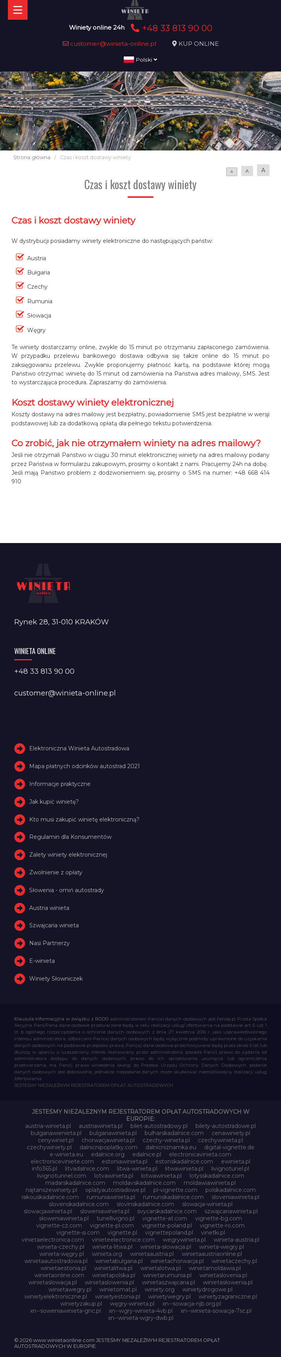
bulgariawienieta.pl (56, 1133)
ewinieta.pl (235, 1161)
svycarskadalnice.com (167, 1211)
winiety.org (160, 1289)
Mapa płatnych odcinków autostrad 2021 (84, 766)
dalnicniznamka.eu (170, 1147)
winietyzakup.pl (81, 1303)
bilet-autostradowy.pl (159, 1126)
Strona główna (31, 157)
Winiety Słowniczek (56, 978)
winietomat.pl (118, 1289)
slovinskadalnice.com (145, 1204)
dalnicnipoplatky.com (109, 1147)
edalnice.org (108, 1154)
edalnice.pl (146, 1154)
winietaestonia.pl (63, 1268)
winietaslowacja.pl (52, 1282)
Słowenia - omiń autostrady (66, 890)
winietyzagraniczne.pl (228, 1296)
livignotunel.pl (230, 1168)
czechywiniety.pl (49, 1147)
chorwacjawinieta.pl (108, 1140)
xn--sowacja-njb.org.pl (191, 1303)
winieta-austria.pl (236, 1239)
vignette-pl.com (112, 1225)
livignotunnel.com (61, 1175)
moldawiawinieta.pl (210, 1182)
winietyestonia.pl (117, 1296)
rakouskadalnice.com (50, 1197)
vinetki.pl (213, 1232)
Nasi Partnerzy (49, 943)
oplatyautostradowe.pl (115, 1189)
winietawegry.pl (69, 1289)
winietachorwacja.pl (177, 1261)
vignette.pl (122, 1232)
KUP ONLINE (199, 43)
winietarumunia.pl (167, 1275)
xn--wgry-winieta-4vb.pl (141, 1310)
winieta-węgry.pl (61, 1253)
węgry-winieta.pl (132, 1303)
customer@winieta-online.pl (109, 43)
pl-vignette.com (175, 1189)
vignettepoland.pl (169, 1232)
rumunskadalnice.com (173, 1197)
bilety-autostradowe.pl (225, 1126)
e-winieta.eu (66, 1154)
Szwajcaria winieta (54, 925)
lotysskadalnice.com (217, 1175)
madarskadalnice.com (75, 1182)
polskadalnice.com (230, 1189)
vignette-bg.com (218, 1218)
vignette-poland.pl (167, 1225)
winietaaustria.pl (152, 1253)
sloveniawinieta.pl (235, 1197)
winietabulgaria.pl (119, 1261)
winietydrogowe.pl (207, 1289)
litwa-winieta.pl (137, 1168)
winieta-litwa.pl (112, 1246)
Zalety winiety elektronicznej (68, 854)
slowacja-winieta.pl (207, 1204)
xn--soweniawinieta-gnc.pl (65, 1310)
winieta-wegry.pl (221, 1246)
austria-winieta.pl (48, 1126)
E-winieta (42, 960)
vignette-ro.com (222, 1225)
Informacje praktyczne (60, 784)
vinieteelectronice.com (123, 1239)
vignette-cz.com (59, 1225)
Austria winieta (49, 908)
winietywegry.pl (169, 1296)
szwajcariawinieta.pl (231, 1211)
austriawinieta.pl (101, 1126)
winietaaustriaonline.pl (212, 1253)
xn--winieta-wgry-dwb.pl (140, 1317)
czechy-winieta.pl (166, 1140)
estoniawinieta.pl (124, 1161)
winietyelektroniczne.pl (55, 1296)
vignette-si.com (78, 1232)
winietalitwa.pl (113, 1268)
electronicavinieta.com (200, 1154)
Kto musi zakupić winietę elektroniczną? (84, 819)
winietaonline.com (59, 1275)
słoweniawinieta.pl (64, 1218)
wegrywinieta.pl (184, 1239)
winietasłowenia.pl (228, 1282)
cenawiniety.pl (231, 1133)
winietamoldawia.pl (215, 1268)
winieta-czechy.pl (60, 1246)
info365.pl (44, 1168)
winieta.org (107, 1253)
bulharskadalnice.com (174, 1133)
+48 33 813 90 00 (170, 28)
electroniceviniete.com (62, 1161)
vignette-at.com (164, 1218)
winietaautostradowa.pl (55, 1261)
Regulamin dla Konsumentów (70, 837)
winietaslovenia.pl (223, 1275)
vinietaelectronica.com (53, 1239)
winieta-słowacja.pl (165, 1246)
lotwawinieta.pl (161, 1175)
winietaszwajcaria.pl (168, 1282)
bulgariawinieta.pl (113, 1133)
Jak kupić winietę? (54, 801)
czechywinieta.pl (220, 1140)
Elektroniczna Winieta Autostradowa (79, 748)
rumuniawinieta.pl (111, 1197)
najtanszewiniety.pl (51, 1189)
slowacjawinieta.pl (48, 1211)
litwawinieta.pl (184, 1168)
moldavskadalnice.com (144, 1182)
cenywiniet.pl (56, 1140)
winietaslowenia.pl (109, 1282)
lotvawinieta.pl (113, 1175)
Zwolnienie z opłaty (55, 872)
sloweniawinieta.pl (104, 1211)
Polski (140, 59)
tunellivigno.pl (115, 1218)
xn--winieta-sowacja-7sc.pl (216, 1310)
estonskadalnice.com (184, 1161)
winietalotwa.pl (160, 1268)
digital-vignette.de (229, 1147)
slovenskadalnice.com (79, 1204)
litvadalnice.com (87, 1168)
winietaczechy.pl (234, 1261)
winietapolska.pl (113, 1275)
